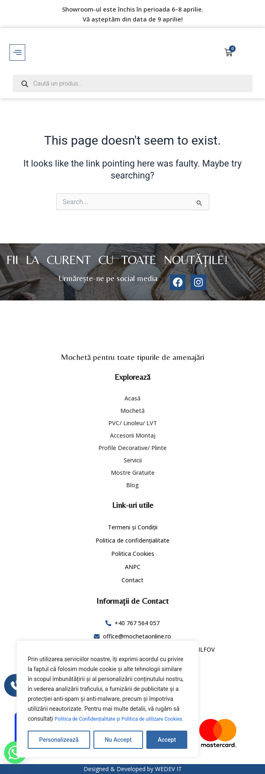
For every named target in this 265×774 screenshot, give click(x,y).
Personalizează (59, 739)
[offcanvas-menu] (17, 52)
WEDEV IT (168, 769)
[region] (107, 694)
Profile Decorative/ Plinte (132, 448)
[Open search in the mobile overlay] (133, 83)
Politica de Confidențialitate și (94, 709)
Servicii (133, 460)
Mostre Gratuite (133, 472)
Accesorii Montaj (132, 435)
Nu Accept (118, 739)
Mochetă (132, 410)
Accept (167, 739)
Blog (132, 485)
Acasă (132, 398)
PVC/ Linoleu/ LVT (132, 423)
